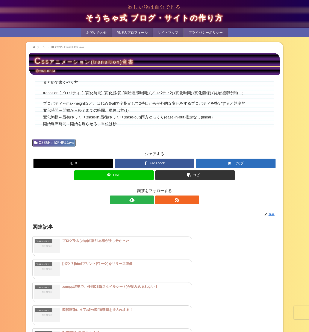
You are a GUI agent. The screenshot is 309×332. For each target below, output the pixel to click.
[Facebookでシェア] (154, 163)
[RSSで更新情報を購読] (159, 200)
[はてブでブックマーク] (236, 163)
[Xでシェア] (73, 163)
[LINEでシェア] (114, 175)
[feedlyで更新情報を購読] (149, 200)
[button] (195, 175)
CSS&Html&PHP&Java (54, 142)
